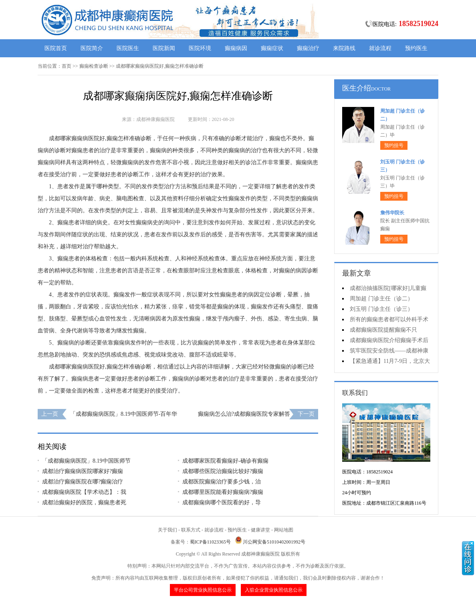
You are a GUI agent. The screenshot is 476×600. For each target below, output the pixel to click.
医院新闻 (164, 48)
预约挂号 (393, 145)
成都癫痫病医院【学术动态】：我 (84, 492)
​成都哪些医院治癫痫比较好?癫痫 (222, 471)
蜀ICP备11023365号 (210, 542)
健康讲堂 (260, 530)
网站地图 (283, 530)
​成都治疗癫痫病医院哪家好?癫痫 (82, 471)
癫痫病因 (236, 48)
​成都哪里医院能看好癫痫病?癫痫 (222, 492)
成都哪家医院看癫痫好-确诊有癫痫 (225, 461)
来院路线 (344, 48)
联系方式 (190, 530)
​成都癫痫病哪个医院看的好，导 (221, 502)
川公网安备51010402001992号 (274, 542)
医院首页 (55, 48)
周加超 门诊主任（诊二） (381, 299)
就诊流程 (380, 48)
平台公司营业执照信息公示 (203, 590)
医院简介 (92, 48)
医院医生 (128, 48)
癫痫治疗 (308, 48)
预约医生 (416, 48)
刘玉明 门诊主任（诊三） (381, 309)
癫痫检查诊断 (93, 66)
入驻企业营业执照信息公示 (274, 590)
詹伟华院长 (392, 212)
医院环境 (200, 48)
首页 (66, 66)
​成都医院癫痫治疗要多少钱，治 (221, 482)
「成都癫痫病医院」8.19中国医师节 (86, 461)
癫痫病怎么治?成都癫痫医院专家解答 (244, 414)
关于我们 (167, 530)
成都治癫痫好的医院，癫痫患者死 (84, 502)
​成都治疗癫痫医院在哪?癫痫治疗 (82, 482)
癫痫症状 (272, 48)
